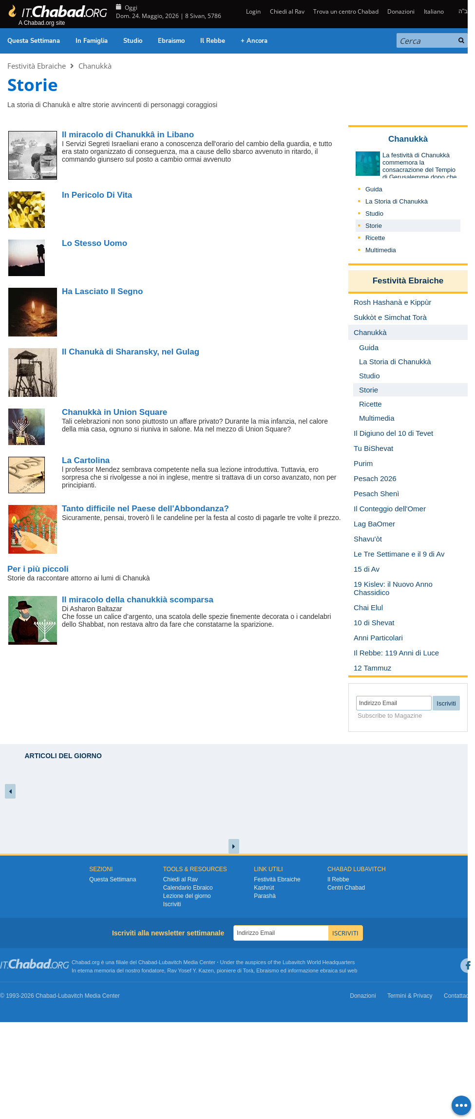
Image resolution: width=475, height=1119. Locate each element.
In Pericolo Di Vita (97, 195)
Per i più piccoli (38, 569)
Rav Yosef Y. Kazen (190, 970)
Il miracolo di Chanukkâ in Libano (128, 134)
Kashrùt (264, 887)
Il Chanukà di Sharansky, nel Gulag (130, 351)
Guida (373, 189)
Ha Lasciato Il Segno (102, 291)
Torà (248, 970)
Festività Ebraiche (36, 66)
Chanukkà (95, 66)
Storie (373, 225)
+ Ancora (254, 41)
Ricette (375, 238)
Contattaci (457, 995)
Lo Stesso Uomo (94, 243)
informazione (303, 970)
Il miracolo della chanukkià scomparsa (137, 599)
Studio (132, 41)
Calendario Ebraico (188, 887)
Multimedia (380, 250)
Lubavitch (170, 962)
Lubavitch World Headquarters (319, 962)
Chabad (147, 962)
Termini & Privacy (410, 995)
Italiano (434, 11)
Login (253, 11)
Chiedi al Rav (287, 11)
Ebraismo (171, 41)
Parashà (265, 896)
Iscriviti (172, 904)
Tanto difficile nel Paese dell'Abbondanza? (145, 508)
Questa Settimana (33, 41)
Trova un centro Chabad (346, 11)
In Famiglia (92, 41)
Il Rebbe (212, 41)
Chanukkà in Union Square (114, 412)
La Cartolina (86, 460)
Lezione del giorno (187, 896)
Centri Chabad (346, 887)
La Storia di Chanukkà (396, 201)
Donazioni (401, 11)
